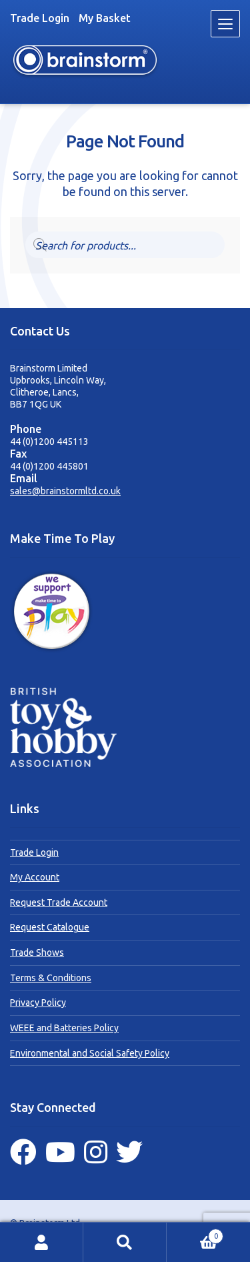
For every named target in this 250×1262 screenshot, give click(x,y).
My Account (34, 877)
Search (125, 1242)
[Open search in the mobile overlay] (125, 244)
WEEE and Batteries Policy (64, 1028)
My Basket (105, 18)
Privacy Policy (38, 1002)
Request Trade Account (58, 902)
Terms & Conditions (50, 978)
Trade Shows (37, 952)
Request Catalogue (49, 927)
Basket (195, 1234)
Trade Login (39, 18)
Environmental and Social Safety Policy (89, 1053)
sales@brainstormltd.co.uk (65, 491)
